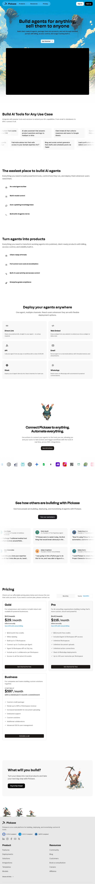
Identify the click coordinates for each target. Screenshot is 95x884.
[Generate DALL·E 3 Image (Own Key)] (34, 464)
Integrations (7, 863)
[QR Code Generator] (76, 464)
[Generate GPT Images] (13, 464)
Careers (52, 867)
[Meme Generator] (90, 464)
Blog (51, 854)
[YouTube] (15, 839)
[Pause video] (47, 71)
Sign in (80, 4)
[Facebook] (11, 839)
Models (5, 871)
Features (5, 850)
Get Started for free (24, 667)
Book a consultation (57, 863)
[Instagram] (7, 839)
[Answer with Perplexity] (27, 464)
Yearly (84, 596)
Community (54, 850)
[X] (19, 839)
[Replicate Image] (69, 464)
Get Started (47, 41)
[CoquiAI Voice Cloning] (83, 464)
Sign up (88, 4)
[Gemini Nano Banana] (41, 464)
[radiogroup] (74, 596)
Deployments (7, 854)
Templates (6, 867)
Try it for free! (16, 785)
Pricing (45, 4)
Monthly (65, 596)
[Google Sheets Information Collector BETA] (48, 464)
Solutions (6, 858)
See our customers (47, 517)
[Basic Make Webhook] (62, 464)
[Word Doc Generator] (6, 464)
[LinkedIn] (3, 839)
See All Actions (47, 448)
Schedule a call (24, 736)
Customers (53, 858)
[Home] (10, 4)
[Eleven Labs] (55, 464)
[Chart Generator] (20, 464)
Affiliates (52, 871)
